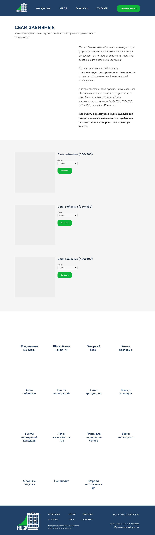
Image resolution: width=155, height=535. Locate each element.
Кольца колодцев (125, 391)
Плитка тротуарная (93, 391)
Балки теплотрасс (125, 435)
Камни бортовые (125, 348)
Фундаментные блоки (29, 348)
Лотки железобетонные (61, 437)
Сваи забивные (29, 391)
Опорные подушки (29, 482)
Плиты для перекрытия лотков (93, 437)
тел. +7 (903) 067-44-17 (126, 514)
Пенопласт (61, 481)
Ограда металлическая (93, 484)
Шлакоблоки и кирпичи (61, 348)
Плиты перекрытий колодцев (29, 437)
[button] (128, 8)
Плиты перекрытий (61, 391)
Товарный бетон (93, 348)
